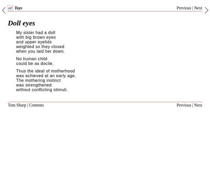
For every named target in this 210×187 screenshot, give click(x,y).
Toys (15, 8)
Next (198, 8)
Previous (184, 8)
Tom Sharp (17, 105)
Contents (36, 105)
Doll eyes (21, 23)
